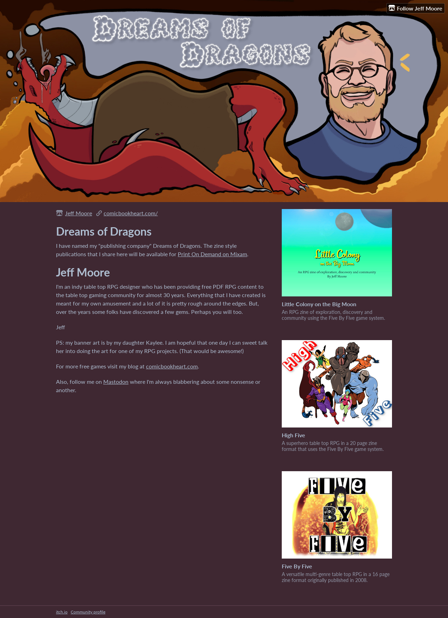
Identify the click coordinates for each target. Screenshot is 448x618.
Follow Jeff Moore (415, 8)
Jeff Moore (78, 213)
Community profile (88, 612)
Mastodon (115, 381)
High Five (293, 435)
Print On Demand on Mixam (212, 254)
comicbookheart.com (172, 366)
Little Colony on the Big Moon (319, 304)
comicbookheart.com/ (131, 213)
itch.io (62, 612)
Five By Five (297, 566)
